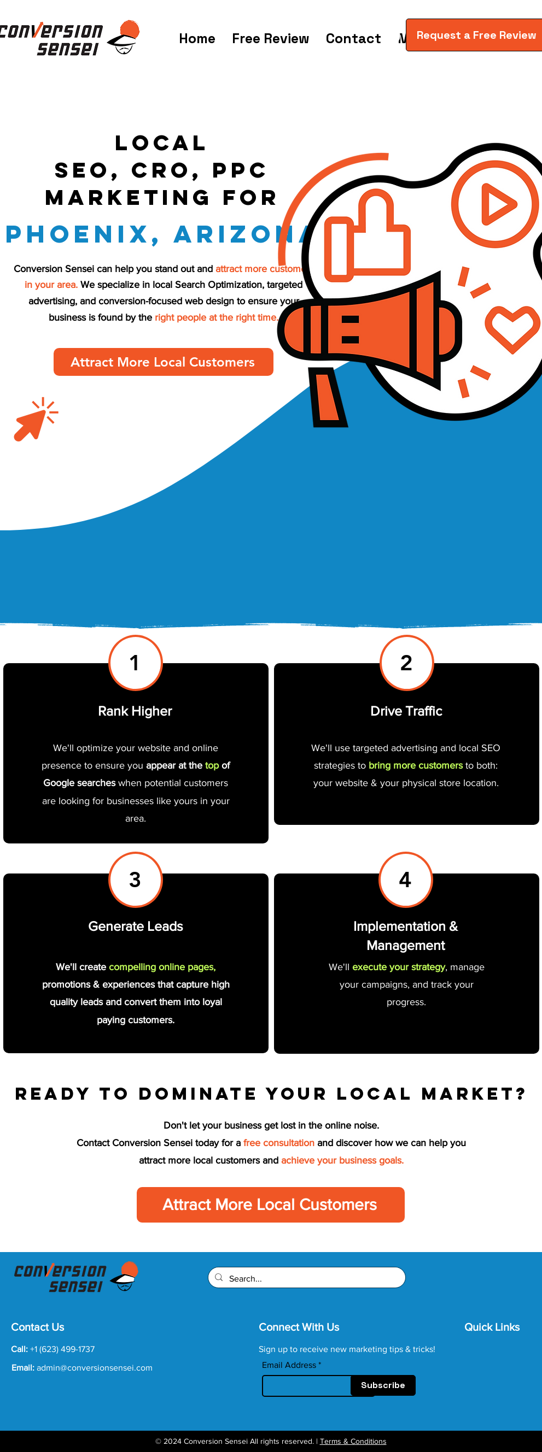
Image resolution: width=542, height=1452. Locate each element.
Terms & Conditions (353, 1441)
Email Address (289, 1365)
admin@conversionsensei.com (95, 1367)
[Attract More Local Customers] (163, 362)
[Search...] (305, 1278)
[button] (391, 36)
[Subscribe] (383, 1385)
